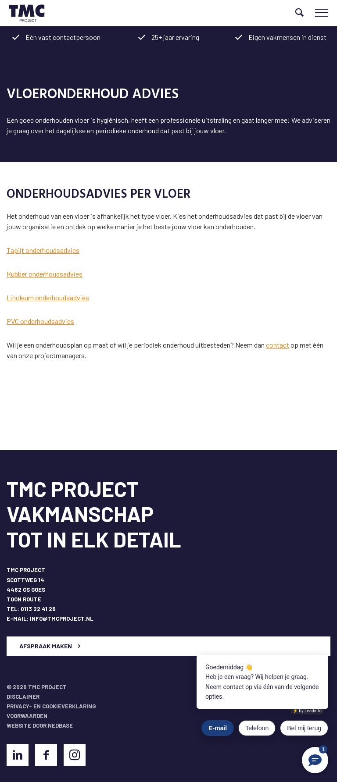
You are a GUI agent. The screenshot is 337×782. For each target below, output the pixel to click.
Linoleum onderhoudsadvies (48, 297)
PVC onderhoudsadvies (40, 321)
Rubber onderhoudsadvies (44, 274)
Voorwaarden (27, 715)
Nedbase (60, 725)
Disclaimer (23, 696)
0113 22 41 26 (38, 608)
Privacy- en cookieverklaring (51, 706)
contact (277, 345)
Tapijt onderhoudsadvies (43, 250)
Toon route (24, 599)
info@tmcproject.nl (61, 618)
